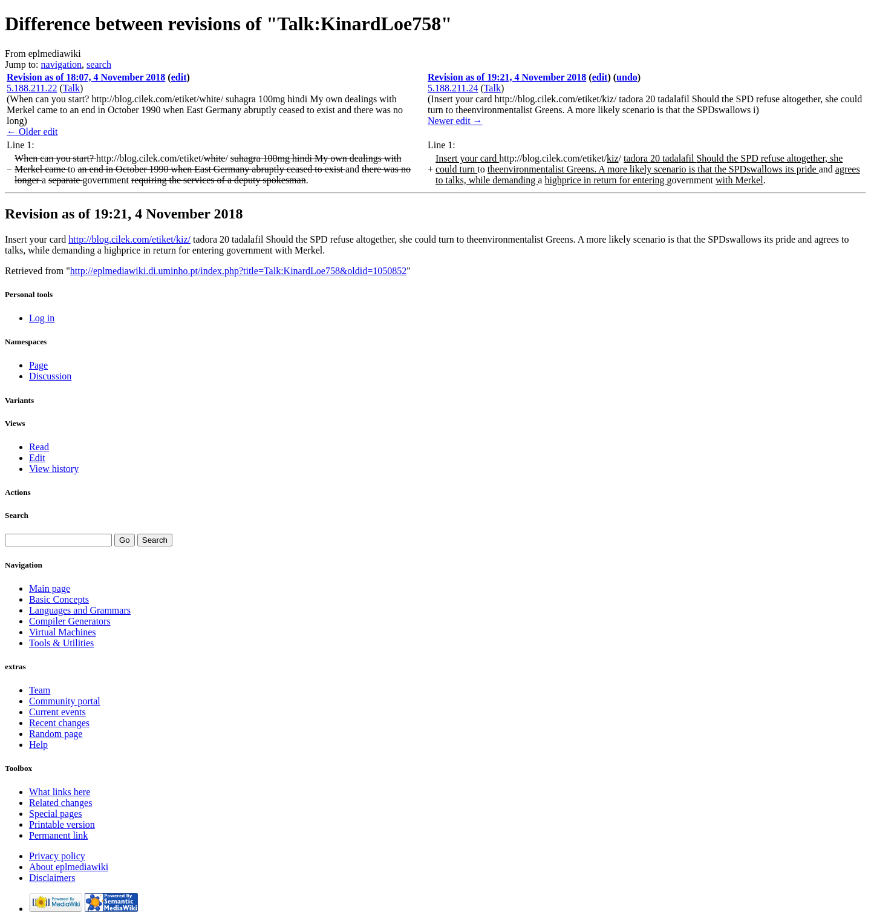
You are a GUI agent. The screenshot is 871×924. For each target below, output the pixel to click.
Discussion (50, 376)
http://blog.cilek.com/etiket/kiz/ (129, 239)
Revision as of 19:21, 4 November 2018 (507, 77)
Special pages (55, 813)
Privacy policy (57, 856)
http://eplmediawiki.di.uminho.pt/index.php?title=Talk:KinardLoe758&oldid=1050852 (238, 271)
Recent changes (59, 723)
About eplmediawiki (68, 867)
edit (179, 77)
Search (16, 515)
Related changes (60, 803)
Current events (57, 712)
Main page (49, 588)
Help (38, 744)
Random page (55, 734)
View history (54, 469)
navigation (61, 64)
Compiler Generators (70, 621)
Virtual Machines (62, 632)
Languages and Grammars (80, 610)
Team (39, 690)
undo (627, 77)
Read (39, 447)
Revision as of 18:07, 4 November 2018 (86, 77)
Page (38, 365)
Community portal (64, 701)
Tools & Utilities (61, 643)
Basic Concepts (59, 599)
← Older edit (32, 131)
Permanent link (58, 835)
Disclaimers (52, 878)
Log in (41, 318)
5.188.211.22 (32, 88)
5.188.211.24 (453, 88)
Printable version (62, 824)
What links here (59, 792)
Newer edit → (455, 121)
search (98, 64)
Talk (71, 88)
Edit (37, 458)
